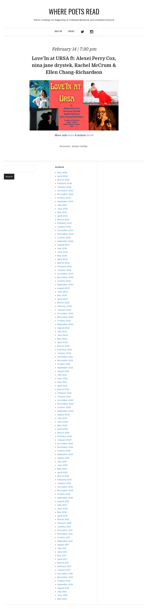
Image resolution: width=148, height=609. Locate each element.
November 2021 (65, 360)
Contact (71, 31)
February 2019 (64, 479)
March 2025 (63, 219)
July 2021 (61, 375)
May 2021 (62, 382)
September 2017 (65, 541)
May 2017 (62, 555)
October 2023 (64, 281)
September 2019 (65, 454)
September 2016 (65, 584)
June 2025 (62, 209)
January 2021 (64, 396)
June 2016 (62, 595)
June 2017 (62, 552)
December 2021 (65, 357)
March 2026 (63, 180)
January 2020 (64, 440)
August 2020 (63, 414)
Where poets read (74, 11)
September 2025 (65, 201)
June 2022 (62, 335)
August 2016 (63, 588)
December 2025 (65, 190)
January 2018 (64, 526)
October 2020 (64, 407)
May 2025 (62, 212)
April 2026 (62, 176)
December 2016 (65, 573)
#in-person (64, 146)
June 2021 (62, 378)
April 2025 (62, 216)
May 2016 (62, 599)
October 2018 (63, 494)
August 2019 (63, 458)
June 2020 (62, 422)
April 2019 (62, 472)
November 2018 (65, 490)
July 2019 (62, 461)
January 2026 (64, 187)
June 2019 (62, 465)
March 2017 (63, 563)
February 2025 (64, 223)
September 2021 (65, 367)
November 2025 (65, 194)
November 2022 (65, 317)
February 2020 (64, 436)
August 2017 (63, 545)
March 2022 (63, 346)
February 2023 (64, 306)
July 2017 (61, 548)
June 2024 (62, 252)
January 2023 (64, 310)
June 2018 (62, 508)
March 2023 (63, 302)
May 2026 (62, 172)
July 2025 (62, 205)
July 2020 (62, 418)
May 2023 (62, 295)
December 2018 (65, 487)
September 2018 (65, 498)
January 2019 (64, 483)
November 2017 (65, 534)
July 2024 (62, 248)
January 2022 (64, 353)
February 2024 (64, 266)
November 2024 (65, 234)
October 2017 (63, 537)
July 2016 (62, 592)
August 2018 (63, 501)
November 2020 (65, 404)
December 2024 (65, 230)
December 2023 (65, 274)
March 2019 (63, 476)
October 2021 (63, 364)
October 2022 (64, 321)
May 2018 (62, 512)
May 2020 (62, 425)
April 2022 (62, 342)
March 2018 (63, 519)
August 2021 (63, 371)
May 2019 (62, 469)
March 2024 (63, 263)
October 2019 (63, 451)
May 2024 (62, 255)
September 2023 (65, 284)
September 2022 (65, 324)
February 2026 (64, 183)
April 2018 (62, 516)
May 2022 (62, 339)
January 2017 (64, 570)
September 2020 (65, 411)
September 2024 (65, 241)
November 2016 (65, 577)
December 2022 (65, 313)
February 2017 (64, 566)
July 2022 (62, 331)
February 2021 (64, 393)
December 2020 (65, 400)
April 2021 (62, 386)
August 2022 (63, 328)
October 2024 (64, 237)
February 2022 (64, 349)
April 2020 (62, 429)
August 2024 (63, 245)
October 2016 (63, 581)
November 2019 (65, 447)
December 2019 (65, 443)
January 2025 (64, 227)
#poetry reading (79, 146)
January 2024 (64, 270)
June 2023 (62, 292)
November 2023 (65, 277)
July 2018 (61, 505)
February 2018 (64, 523)
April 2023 (62, 299)
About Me (58, 31)
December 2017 (65, 530)
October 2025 (64, 198)
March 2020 (63, 433)
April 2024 (62, 259)
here (71, 135)
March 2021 (63, 389)
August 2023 (63, 288)
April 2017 (62, 559)
